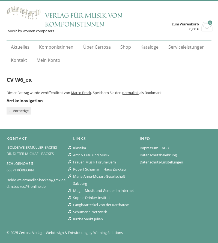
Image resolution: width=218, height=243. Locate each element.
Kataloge (150, 47)
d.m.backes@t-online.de (26, 186)
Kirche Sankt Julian (88, 218)
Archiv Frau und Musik (91, 155)
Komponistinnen (56, 47)
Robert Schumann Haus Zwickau (99, 169)
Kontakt (19, 60)
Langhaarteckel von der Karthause (101, 204)
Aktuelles (20, 47)
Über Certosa (97, 47)
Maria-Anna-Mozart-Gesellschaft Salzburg (99, 180)
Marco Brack (81, 92)
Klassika (79, 147)
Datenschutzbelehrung (158, 155)
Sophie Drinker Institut (91, 197)
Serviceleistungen (186, 47)
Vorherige (18, 110)
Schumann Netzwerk (90, 211)
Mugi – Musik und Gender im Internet (103, 190)
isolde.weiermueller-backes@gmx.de (36, 179)
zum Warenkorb (185, 24)
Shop (125, 47)
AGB (165, 147)
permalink (130, 92)
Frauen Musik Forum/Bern (94, 162)
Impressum (149, 147)
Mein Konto (48, 60)
